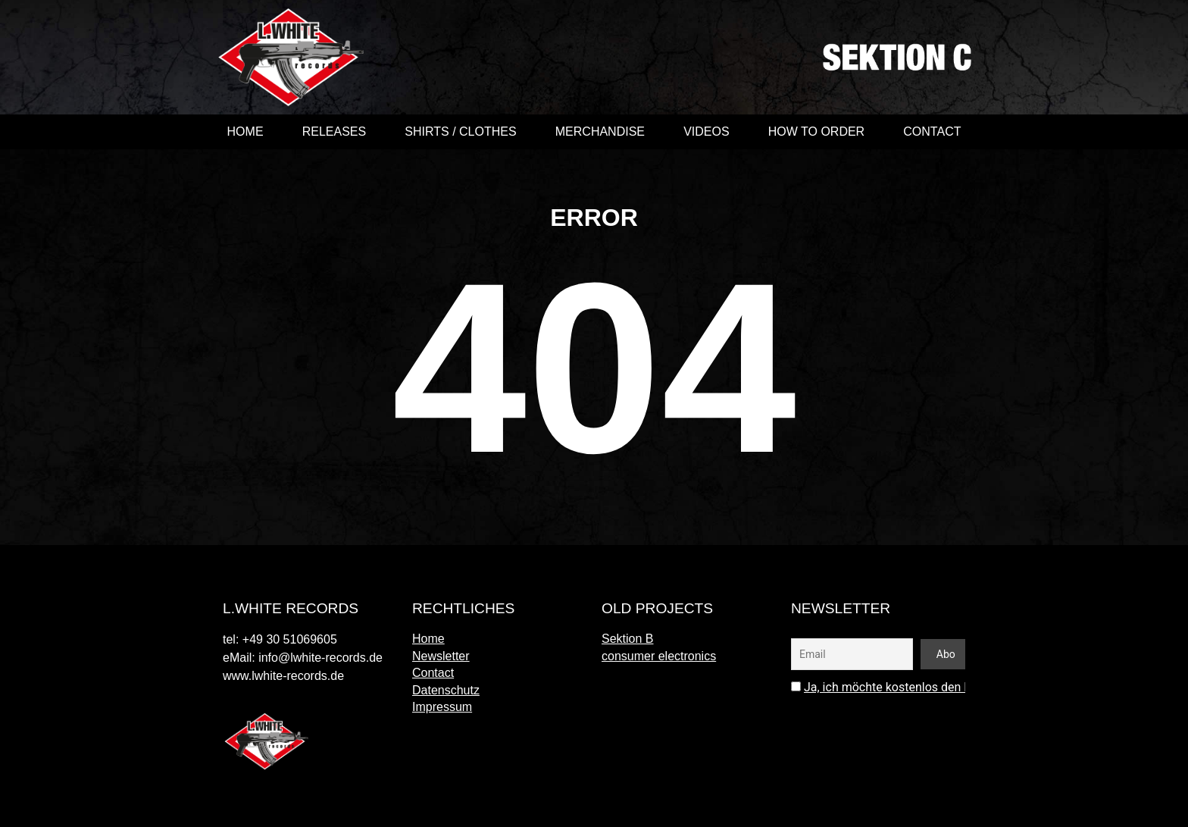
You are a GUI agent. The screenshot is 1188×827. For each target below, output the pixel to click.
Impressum (442, 706)
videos (706, 131)
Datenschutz (446, 690)
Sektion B (627, 638)
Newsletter (441, 656)
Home (245, 131)
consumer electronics (659, 656)
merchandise (600, 131)
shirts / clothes (460, 131)
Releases (334, 131)
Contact (932, 131)
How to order (816, 131)
